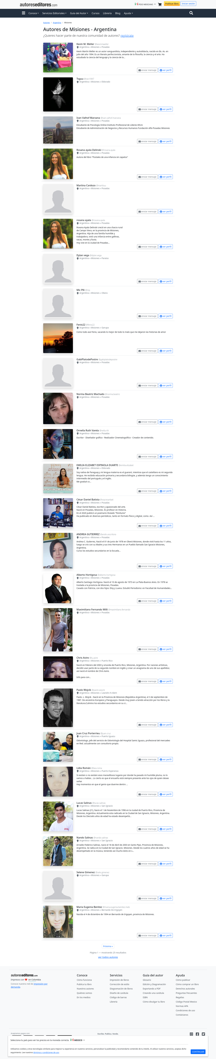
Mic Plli (80, 290)
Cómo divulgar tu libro (154, 1001)
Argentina (57, 22)
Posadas (106, 47)
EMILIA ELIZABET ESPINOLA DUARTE (97, 465)
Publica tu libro (84, 984)
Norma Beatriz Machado (90, 394)
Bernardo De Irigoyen (112, 909)
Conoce (32, 13)
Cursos (95, 13)
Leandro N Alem (109, 692)
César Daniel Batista (87, 499)
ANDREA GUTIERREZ (88, 534)
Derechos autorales (185, 988)
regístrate (127, 36)
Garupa (105, 327)
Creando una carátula (153, 993)
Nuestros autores (85, 988)
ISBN (145, 997)
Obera (105, 292)
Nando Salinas (84, 837)
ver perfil (165, 70)
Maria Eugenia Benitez (89, 907)
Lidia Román (83, 768)
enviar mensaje (147, 70)
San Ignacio (107, 805)
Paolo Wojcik (83, 690)
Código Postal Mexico (186, 1001)
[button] (23, 13)
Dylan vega (82, 255)
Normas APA (182, 1006)
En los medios (83, 997)
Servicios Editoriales (53, 13)
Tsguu (79, 78)
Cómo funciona (84, 979)
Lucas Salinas (84, 803)
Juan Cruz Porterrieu (88, 733)
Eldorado (106, 81)
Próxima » (108, 946)
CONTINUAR (198, 1051)
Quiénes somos (84, 993)
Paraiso (105, 258)
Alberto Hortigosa (86, 574)
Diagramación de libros (121, 988)
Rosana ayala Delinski (88, 150)
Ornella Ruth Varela (87, 430)
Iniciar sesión (188, 3)
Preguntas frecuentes (186, 993)
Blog (117, 13)
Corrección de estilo (119, 984)
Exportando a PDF (151, 988)
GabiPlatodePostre (87, 359)
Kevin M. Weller (85, 44)
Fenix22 (80, 324)
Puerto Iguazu (108, 736)
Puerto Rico (107, 660)
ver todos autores (108, 957)
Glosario (147, 979)
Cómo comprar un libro (187, 984)
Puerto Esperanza (110, 770)
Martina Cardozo (86, 185)
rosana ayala (83, 220)
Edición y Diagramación (154, 984)
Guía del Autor (78, 13)
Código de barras (118, 997)
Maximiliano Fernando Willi (92, 609)
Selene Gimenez (85, 872)
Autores (46, 22)
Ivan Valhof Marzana (88, 117)
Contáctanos (182, 1014)
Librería (107, 13)
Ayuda (127, 13)
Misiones (95, 47)
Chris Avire (82, 657)
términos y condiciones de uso (46, 1052)
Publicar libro (171, 3)
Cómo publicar (183, 979)
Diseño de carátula (119, 993)
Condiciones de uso (185, 1010)
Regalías (180, 997)
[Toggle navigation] (192, 13)
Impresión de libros (119, 979)
